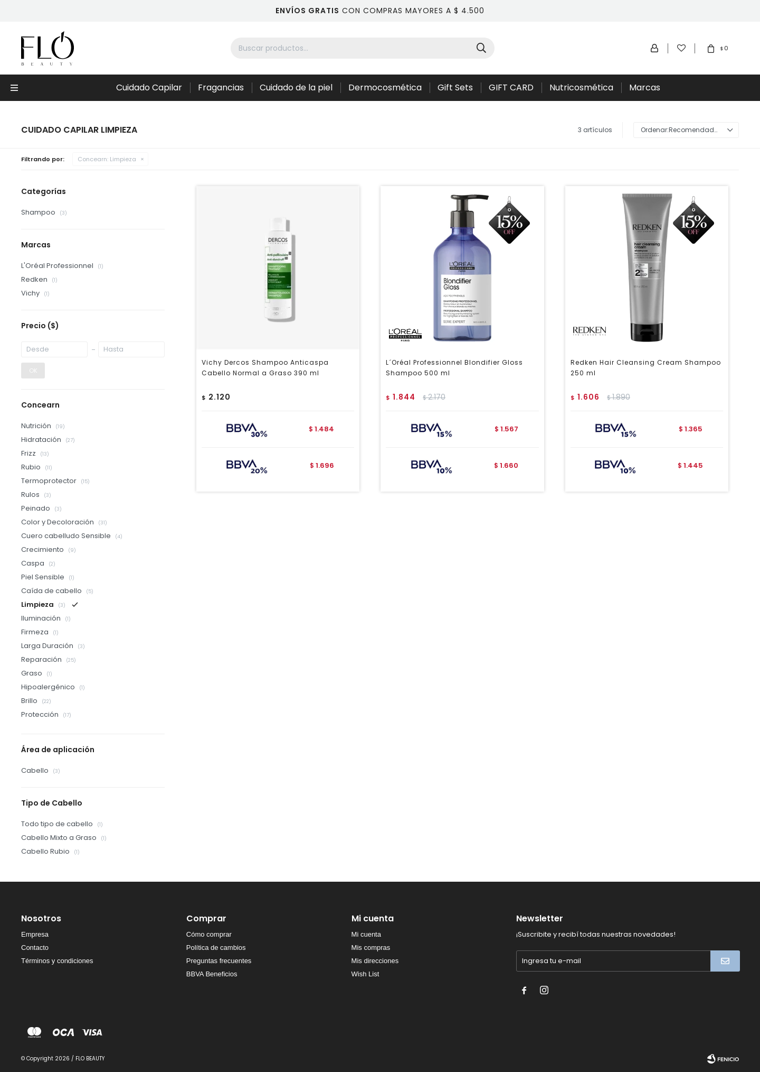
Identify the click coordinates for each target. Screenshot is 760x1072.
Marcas (644, 87)
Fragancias (221, 87)
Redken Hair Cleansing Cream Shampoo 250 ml (646, 367)
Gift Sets (455, 87)
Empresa (35, 934)
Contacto (35, 947)
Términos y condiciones (57, 961)
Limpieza (107, 159)
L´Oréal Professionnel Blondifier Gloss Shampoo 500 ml (454, 367)
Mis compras (371, 947)
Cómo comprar (209, 934)
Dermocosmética (385, 87)
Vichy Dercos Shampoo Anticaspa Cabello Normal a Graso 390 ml (265, 367)
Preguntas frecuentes (219, 961)
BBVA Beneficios (212, 974)
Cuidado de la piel (296, 87)
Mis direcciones (375, 961)
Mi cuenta (366, 934)
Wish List (365, 974)
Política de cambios (216, 947)
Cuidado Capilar (149, 87)
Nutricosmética (581, 87)
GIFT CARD (511, 87)
